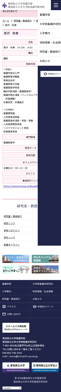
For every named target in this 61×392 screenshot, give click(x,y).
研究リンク (9, 223)
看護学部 (6, 283)
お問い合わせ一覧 (16, 349)
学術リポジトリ (12, 230)
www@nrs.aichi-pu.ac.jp (23, 356)
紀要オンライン (12, 244)
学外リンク (9, 237)
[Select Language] (11, 388)
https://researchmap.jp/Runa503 (21, 186)
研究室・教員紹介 (23, 20)
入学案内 (6, 291)
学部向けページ (45, 306)
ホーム (5, 20)
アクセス (11, 306)
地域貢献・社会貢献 (43, 291)
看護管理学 (41, 20)
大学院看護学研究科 (43, 283)
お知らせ (37, 298)
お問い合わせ (14, 314)
